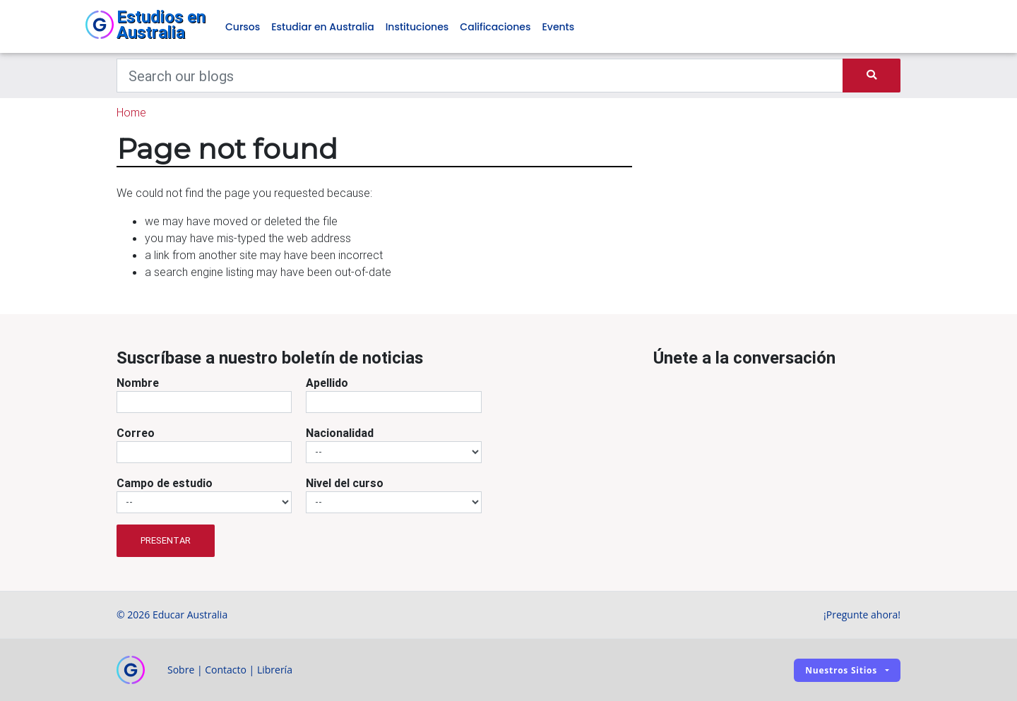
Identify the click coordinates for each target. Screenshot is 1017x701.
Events (558, 27)
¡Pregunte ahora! (861, 614)
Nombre (138, 383)
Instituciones (417, 27)
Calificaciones (495, 27)
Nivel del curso (344, 483)
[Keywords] (480, 75)
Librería (274, 669)
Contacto (225, 669)
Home (131, 112)
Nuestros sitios (841, 670)
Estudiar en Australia (322, 27)
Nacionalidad (340, 433)
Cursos (242, 27)
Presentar (166, 540)
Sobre (180, 669)
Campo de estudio (165, 483)
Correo (136, 433)
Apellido (327, 383)
